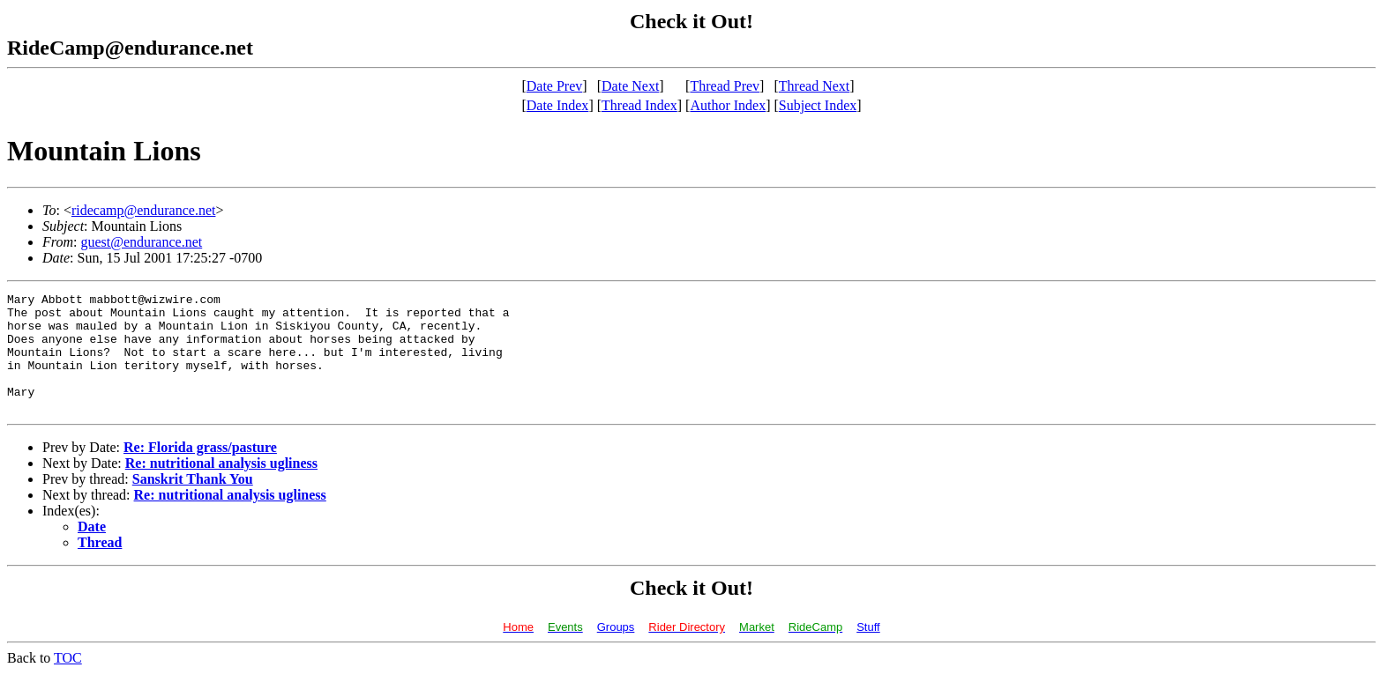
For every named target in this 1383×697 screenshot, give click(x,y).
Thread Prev (724, 85)
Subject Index (817, 105)
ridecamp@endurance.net (143, 210)
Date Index (558, 105)
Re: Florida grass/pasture (200, 470)
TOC (68, 681)
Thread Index (639, 105)
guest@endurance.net (141, 241)
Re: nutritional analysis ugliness (221, 486)
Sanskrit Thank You (192, 502)
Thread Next (814, 85)
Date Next (630, 85)
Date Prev (555, 85)
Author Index (728, 105)
